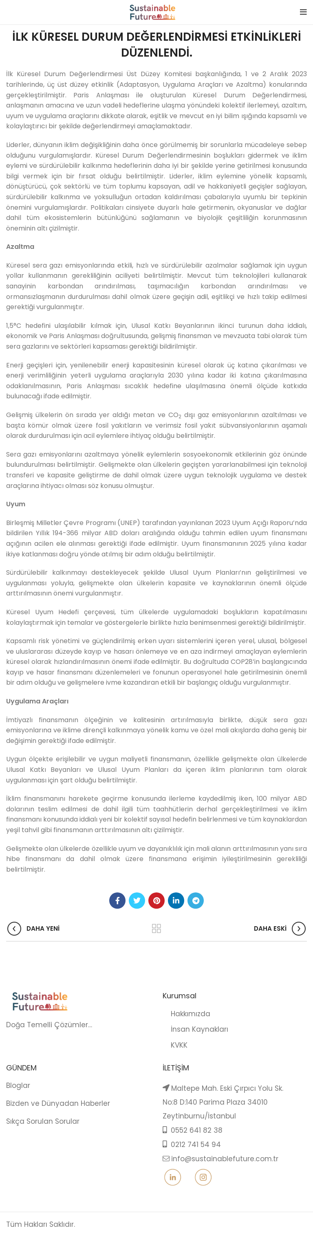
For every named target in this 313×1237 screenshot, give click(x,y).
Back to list (157, 929)
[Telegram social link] (195, 900)
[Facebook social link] (117, 900)
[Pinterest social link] (156, 900)
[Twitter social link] (137, 900)
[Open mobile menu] (303, 12)
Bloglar (18, 1085)
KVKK (175, 1045)
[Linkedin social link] (176, 900)
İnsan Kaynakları (195, 1029)
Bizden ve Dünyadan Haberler (58, 1103)
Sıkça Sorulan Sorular (42, 1121)
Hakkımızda (186, 1014)
